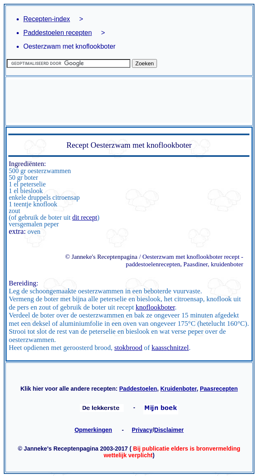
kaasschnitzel (170, 348)
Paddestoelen (138, 388)
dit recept (84, 217)
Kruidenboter (178, 388)
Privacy (142, 429)
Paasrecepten (219, 388)
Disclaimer (169, 429)
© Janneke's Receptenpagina (101, 256)
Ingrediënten (26, 164)
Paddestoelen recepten (57, 32)
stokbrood (128, 348)
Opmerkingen (93, 429)
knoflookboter (155, 307)
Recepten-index (46, 18)
